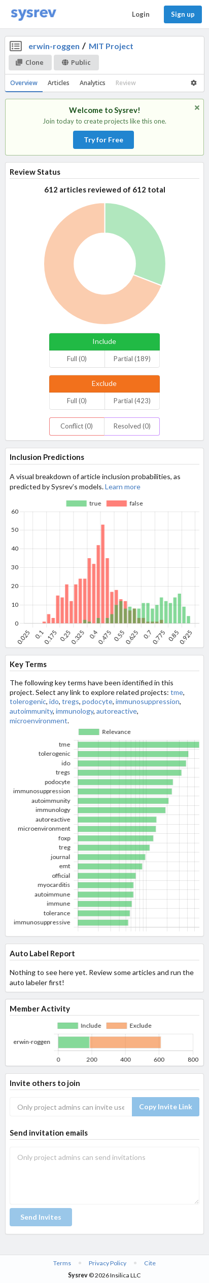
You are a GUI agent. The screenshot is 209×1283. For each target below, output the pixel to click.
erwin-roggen (54, 46)
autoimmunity (31, 711)
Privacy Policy (107, 1263)
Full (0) (77, 359)
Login (141, 14)
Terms (62, 1263)
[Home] (33, 14)
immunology (74, 711)
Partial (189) (132, 359)
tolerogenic (28, 701)
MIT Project (111, 46)
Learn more (123, 486)
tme (176, 692)
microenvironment (38, 720)
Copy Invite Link (165, 1106)
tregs (70, 701)
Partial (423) (132, 401)
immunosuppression (148, 701)
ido (54, 701)
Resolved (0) (132, 426)
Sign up (183, 14)
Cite (150, 1263)
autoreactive (116, 711)
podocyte (97, 701)
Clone (29, 62)
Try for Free (103, 139)
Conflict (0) (76, 426)
